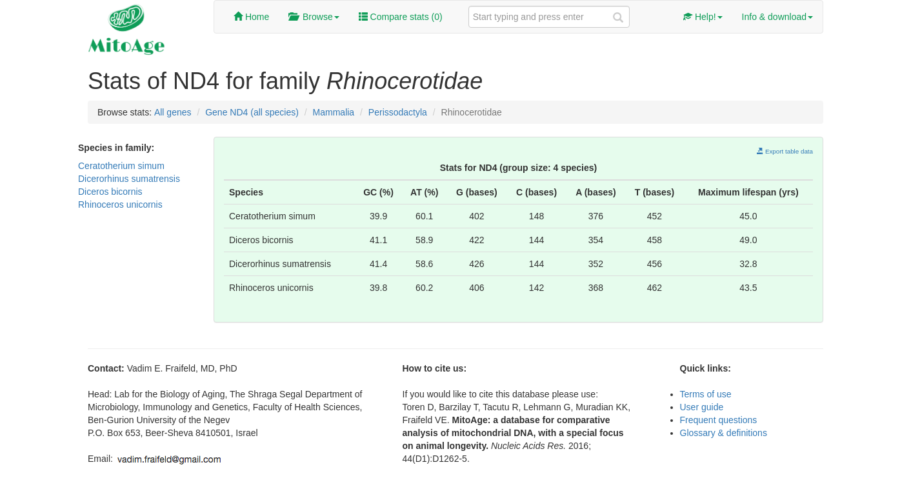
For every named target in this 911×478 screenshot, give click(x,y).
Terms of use (706, 394)
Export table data (785, 151)
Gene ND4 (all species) (252, 112)
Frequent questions (718, 420)
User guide (702, 407)
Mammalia (334, 112)
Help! (703, 17)
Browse (313, 17)
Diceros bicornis (110, 191)
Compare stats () (401, 17)
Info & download (777, 17)
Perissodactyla (397, 112)
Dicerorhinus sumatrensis (129, 179)
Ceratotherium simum (121, 166)
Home (251, 17)
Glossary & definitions (723, 433)
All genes (173, 112)
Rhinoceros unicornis (120, 204)
